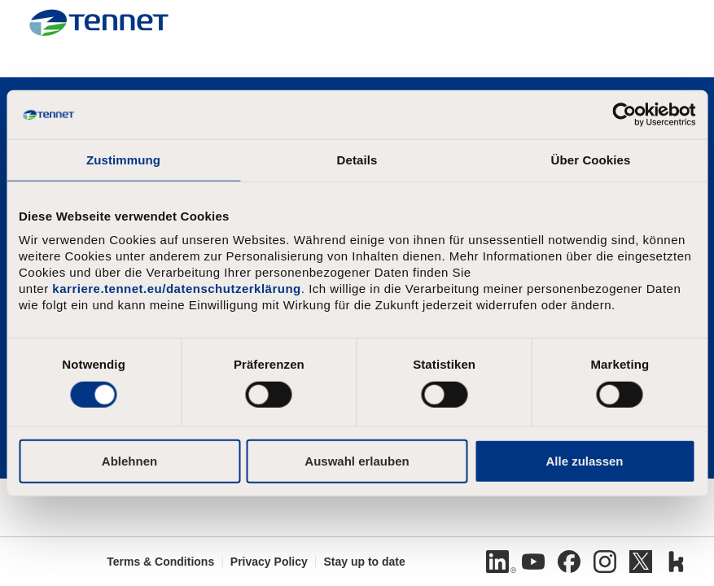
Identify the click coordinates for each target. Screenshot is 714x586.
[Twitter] (640, 561)
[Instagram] (605, 561)
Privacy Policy (269, 561)
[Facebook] (569, 561)
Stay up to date (364, 561)
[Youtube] (533, 561)
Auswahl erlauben (356, 460)
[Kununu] (676, 561)
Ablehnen (129, 460)
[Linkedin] (497, 561)
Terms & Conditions (160, 561)
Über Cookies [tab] (591, 160)
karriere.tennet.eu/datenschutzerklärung (176, 288)
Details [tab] (357, 160)
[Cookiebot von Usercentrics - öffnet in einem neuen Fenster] (624, 115)
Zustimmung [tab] (123, 160)
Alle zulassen (584, 460)
